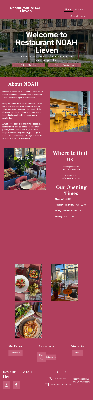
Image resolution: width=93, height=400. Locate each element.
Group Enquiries (78, 16)
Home (68, 9)
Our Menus (80, 9)
